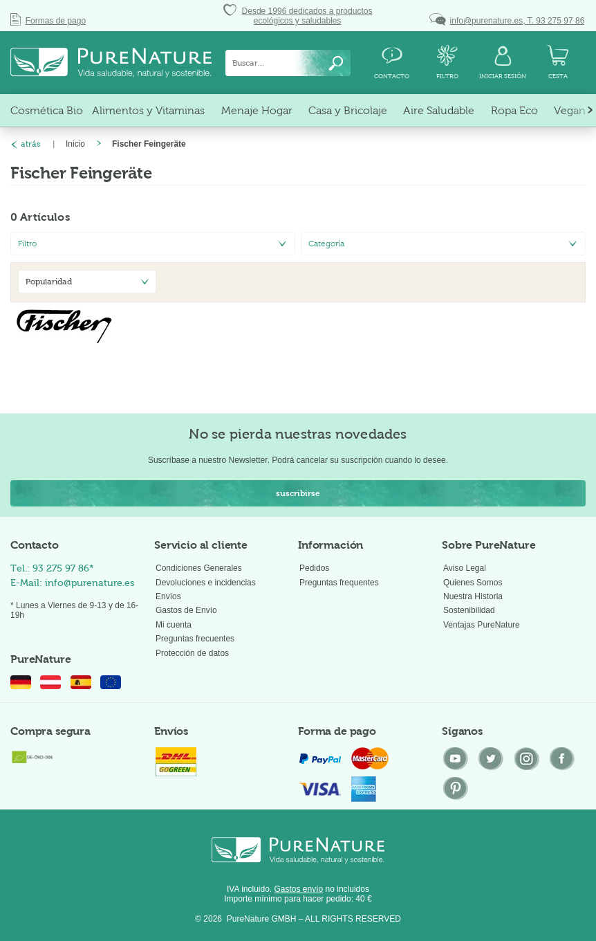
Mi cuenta (174, 625)
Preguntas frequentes (339, 582)
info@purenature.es (89, 583)
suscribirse (298, 493)
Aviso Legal (464, 568)
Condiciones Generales (199, 568)
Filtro (27, 243)
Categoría (326, 243)
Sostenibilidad (469, 610)
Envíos (168, 596)
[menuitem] (288, 63)
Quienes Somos (472, 582)
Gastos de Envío (186, 610)
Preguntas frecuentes (195, 638)
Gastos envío (299, 889)
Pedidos (314, 568)
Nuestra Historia (473, 596)
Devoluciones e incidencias (206, 582)
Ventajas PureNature (481, 625)
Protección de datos (192, 653)
